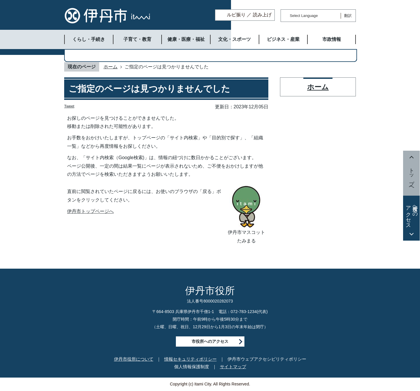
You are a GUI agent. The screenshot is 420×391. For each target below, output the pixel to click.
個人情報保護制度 (191, 366)
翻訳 (348, 15)
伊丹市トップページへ (90, 211)
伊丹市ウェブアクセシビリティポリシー (267, 359)
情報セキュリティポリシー (190, 359)
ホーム (111, 66)
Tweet (69, 106)
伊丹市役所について (133, 359)
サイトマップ (233, 366)
